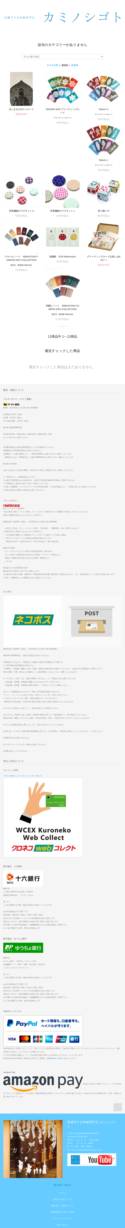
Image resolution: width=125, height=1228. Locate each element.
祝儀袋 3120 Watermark (103, 214)
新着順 (74, 65)
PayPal (53, 1021)
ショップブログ (62, 1194)
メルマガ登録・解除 (62, 1207)
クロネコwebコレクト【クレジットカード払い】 (22, 739)
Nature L (21, 163)
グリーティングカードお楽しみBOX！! (21, 270)
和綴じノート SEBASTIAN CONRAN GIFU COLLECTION (62, 270)
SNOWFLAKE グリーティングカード (62, 111)
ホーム (62, 1156)
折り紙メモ (21, 214)
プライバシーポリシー (62, 1181)
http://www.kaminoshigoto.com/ (87, 1113)
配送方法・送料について (62, 1168)
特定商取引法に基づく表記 (62, 1175)
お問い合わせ (63, 1188)
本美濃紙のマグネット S (62, 163)
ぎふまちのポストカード (21, 109)
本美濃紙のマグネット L (103, 163)
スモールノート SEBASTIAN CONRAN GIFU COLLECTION (63, 216)
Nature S (103, 109)
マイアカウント (62, 1200)
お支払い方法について (62, 1162)
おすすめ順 (52, 65)
